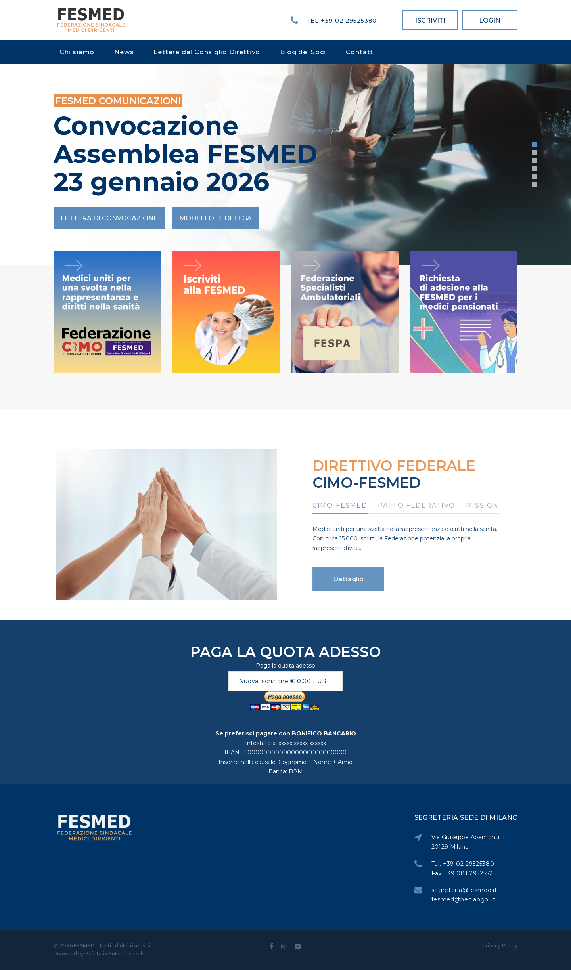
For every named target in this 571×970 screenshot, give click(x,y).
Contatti (360, 52)
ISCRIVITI (430, 20)
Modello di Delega (215, 218)
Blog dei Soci (303, 52)
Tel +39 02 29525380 (341, 20)
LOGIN (489, 20)
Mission (495, 505)
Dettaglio (360, 579)
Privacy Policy (499, 946)
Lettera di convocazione (109, 218)
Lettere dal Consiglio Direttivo (206, 52)
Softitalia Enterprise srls (114, 954)
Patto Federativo (429, 505)
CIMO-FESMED (352, 505)
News (124, 52)
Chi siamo (76, 52)
